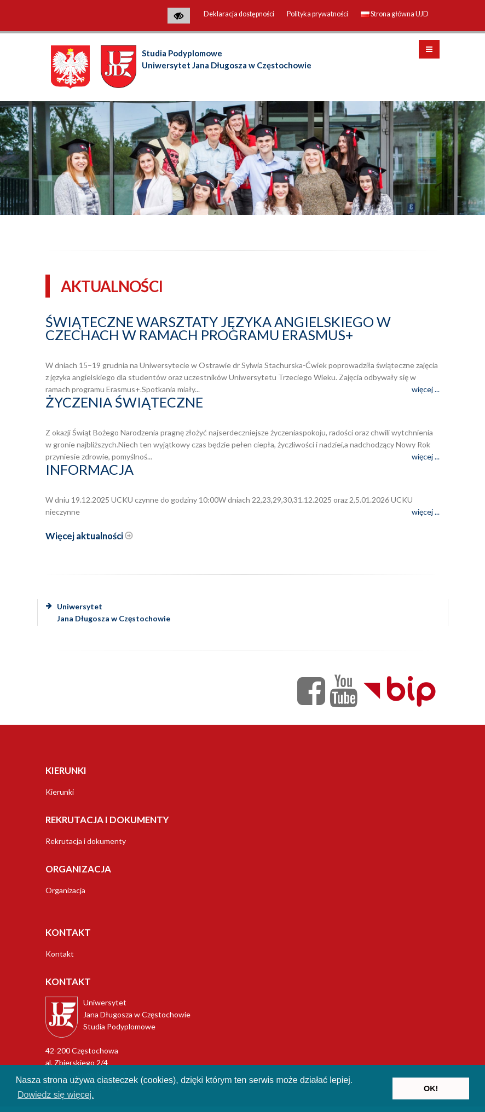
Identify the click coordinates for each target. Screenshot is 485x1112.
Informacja (89, 469)
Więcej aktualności (89, 536)
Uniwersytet (108, 612)
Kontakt (59, 953)
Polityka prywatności (317, 14)
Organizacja (65, 890)
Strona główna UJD (395, 14)
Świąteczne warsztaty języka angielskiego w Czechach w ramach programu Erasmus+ (218, 328)
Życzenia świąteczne (124, 402)
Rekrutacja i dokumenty (85, 841)
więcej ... (426, 389)
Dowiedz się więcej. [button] (56, 1094)
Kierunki (59, 791)
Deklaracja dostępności (239, 14)
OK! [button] (431, 1088)
